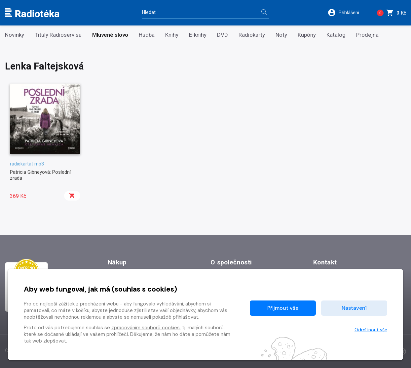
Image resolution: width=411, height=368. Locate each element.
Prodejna (367, 35)
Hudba (147, 35)
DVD (222, 35)
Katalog (336, 35)
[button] (347, 12)
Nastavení (354, 307)
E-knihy (197, 35)
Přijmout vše (282, 307)
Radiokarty (252, 35)
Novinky (14, 35)
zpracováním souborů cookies (145, 327)
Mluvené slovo (110, 35)
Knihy (171, 35)
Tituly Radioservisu (58, 35)
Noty (281, 35)
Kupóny (307, 35)
